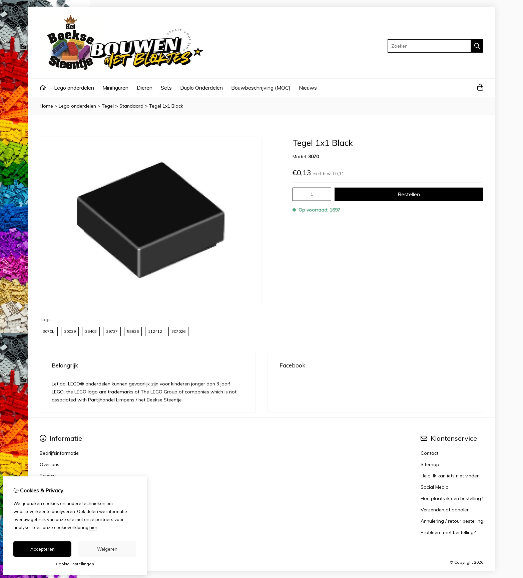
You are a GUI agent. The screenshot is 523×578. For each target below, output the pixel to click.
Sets (166, 87)
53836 (133, 331)
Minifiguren (115, 87)
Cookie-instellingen (75, 563)
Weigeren (107, 549)
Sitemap (430, 464)
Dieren (144, 87)
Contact (429, 453)
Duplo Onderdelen (201, 87)
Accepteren (42, 549)
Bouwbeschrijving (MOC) (261, 87)
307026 (178, 331)
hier (93, 527)
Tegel (108, 106)
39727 (112, 331)
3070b (49, 331)
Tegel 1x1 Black (166, 106)
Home (46, 106)
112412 (155, 331)
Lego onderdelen (74, 87)
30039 (70, 331)
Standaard (131, 106)
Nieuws (308, 87)
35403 (91, 331)
